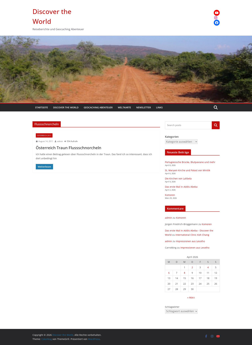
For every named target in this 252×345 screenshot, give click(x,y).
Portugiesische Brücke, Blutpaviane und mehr (190, 162)
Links (159, 107)
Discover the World (65, 107)
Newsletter (143, 107)
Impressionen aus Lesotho (190, 241)
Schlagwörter (172, 306)
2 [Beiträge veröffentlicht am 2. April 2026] (192, 267)
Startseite (41, 107)
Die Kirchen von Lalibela (178, 178)
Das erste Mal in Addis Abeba (181, 186)
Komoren (170, 194)
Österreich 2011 (44, 135)
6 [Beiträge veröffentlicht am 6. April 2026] (169, 272)
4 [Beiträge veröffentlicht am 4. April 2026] (208, 267)
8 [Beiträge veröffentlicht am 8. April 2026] (184, 272)
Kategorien (216, 125)
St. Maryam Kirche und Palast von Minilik (187, 170)
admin (60, 141)
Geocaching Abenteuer (98, 107)
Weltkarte (124, 107)
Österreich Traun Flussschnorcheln (68, 147)
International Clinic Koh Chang (192, 234)
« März (191, 297)
